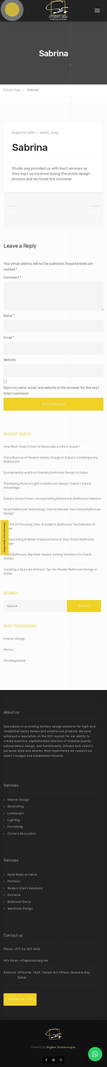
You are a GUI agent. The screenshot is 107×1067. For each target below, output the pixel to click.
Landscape (16, 813)
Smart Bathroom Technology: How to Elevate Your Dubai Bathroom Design (52, 511)
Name (8, 316)
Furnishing (15, 826)
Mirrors (9, 649)
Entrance (14, 895)
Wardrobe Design (20, 908)
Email (8, 338)
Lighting (14, 820)
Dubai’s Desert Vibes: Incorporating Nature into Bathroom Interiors (52, 498)
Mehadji (94, 212)
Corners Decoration (22, 833)
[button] (95, 1054)
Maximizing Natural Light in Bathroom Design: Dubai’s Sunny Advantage (47, 485)
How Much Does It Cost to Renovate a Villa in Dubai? (42, 446)
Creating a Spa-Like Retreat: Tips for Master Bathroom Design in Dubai (50, 571)
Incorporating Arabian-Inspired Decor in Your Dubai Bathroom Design (49, 541)
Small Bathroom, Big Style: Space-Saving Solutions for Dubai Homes (47, 556)
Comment (12, 278)
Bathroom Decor (20, 902)
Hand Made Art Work (22, 874)
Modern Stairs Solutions (25, 888)
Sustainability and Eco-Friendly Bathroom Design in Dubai (46, 472)
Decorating (16, 806)
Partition (14, 881)
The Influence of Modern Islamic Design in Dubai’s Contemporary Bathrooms (51, 459)
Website (10, 360)
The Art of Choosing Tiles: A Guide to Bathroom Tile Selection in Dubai (49, 526)
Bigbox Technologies (61, 1047)
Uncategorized (14, 660)
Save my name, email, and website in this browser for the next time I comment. (51, 391)
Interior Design (14, 638)
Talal (10, 212)
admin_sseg (49, 132)
